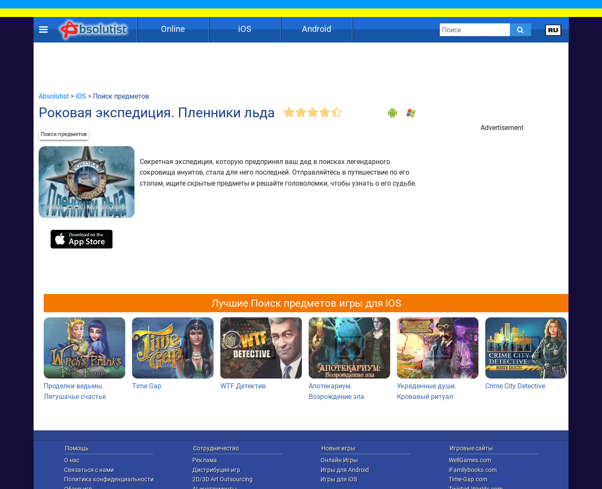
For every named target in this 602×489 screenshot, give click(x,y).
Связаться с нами (89, 469)
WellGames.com (470, 460)
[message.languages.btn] (553, 29)
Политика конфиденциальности (109, 479)
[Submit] (520, 29)
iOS (244, 29)
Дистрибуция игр (216, 469)
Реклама (204, 460)
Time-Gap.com (468, 479)
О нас (71, 460)
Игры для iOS (339, 479)
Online (173, 29)
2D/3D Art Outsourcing (222, 479)
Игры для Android (345, 469)
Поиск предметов (64, 134)
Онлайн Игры (339, 460)
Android (316, 29)
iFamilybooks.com (473, 469)
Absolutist (54, 96)
